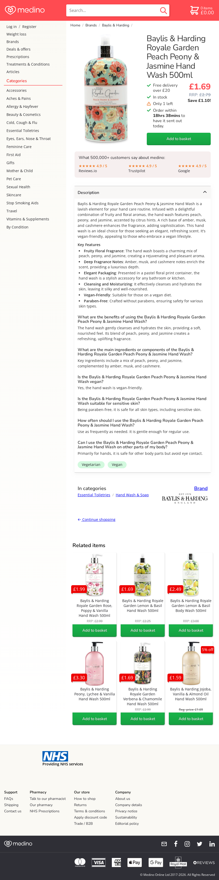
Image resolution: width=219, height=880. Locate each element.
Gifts (10, 162)
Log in (11, 26)
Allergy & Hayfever (22, 106)
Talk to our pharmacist (48, 798)
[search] (118, 10)
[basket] (202, 10)
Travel (11, 210)
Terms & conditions (89, 811)
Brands (12, 41)
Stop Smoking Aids (22, 202)
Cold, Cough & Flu (21, 122)
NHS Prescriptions (45, 811)
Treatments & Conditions (28, 64)
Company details (128, 804)
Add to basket (178, 138)
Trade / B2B (83, 823)
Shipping (11, 804)
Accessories (16, 90)
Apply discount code (90, 817)
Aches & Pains (18, 98)
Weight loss (16, 34)
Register (29, 26)
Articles (12, 71)
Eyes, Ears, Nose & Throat (28, 138)
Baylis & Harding (115, 25)
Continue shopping (96, 519)
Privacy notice (126, 811)
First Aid (13, 154)
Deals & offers (18, 49)
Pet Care (13, 178)
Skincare (13, 194)
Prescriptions (17, 56)
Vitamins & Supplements (27, 218)
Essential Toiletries (22, 130)
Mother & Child (19, 170)
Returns (80, 804)
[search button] (163, 10)
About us (122, 798)
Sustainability (126, 817)
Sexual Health (18, 186)
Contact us (12, 811)
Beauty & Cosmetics (23, 114)
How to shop (85, 798)
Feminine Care (19, 146)
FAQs (8, 798)
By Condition (17, 227)
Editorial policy (127, 823)
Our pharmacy (41, 804)
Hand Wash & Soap (132, 494)
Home (75, 25)
